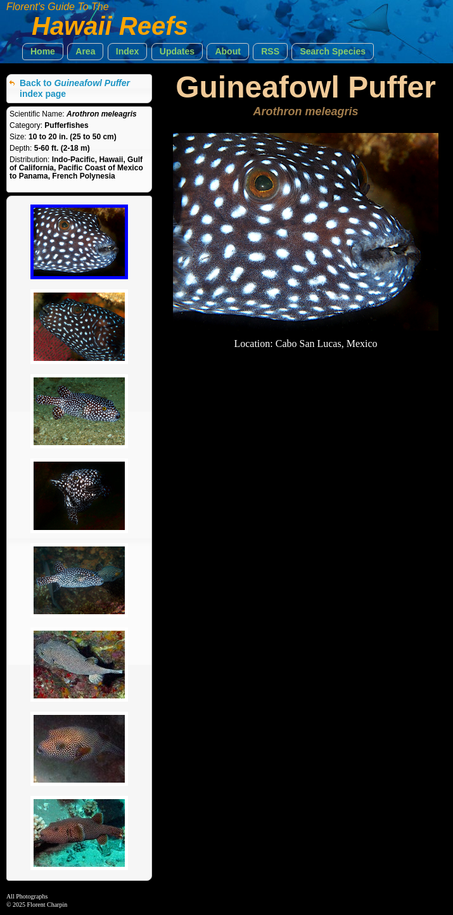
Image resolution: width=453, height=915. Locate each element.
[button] (42, 51)
